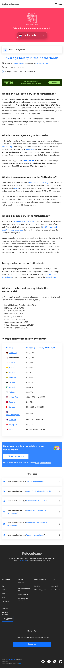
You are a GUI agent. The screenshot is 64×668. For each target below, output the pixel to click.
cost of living (7, 146)
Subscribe (32, 644)
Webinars (4, 590)
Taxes (3, 597)
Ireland (12, 387)
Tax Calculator (52, 277)
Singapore (13, 424)
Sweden (12, 377)
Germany (12, 353)
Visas (3, 593)
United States (14, 397)
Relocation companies (5, 613)
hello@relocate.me (43, 463)
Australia (12, 420)
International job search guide (23, 599)
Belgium (12, 372)
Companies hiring (23, 594)
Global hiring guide (40, 590)
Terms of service (56, 590)
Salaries (4, 605)
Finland (12, 392)
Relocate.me (23, 561)
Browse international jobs (24, 589)
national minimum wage (39, 182)
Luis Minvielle (18, 63)
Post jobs (37, 586)
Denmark (12, 402)
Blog (3, 586)
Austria (12, 362)
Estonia (12, 382)
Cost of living (5, 601)
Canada (12, 407)
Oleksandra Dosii (41, 63)
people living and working (23, 221)
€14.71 (16, 188)
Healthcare (5, 609)
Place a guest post (8, 619)
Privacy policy (55, 586)
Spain (11, 367)
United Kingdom (13, 415)
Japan (11, 429)
